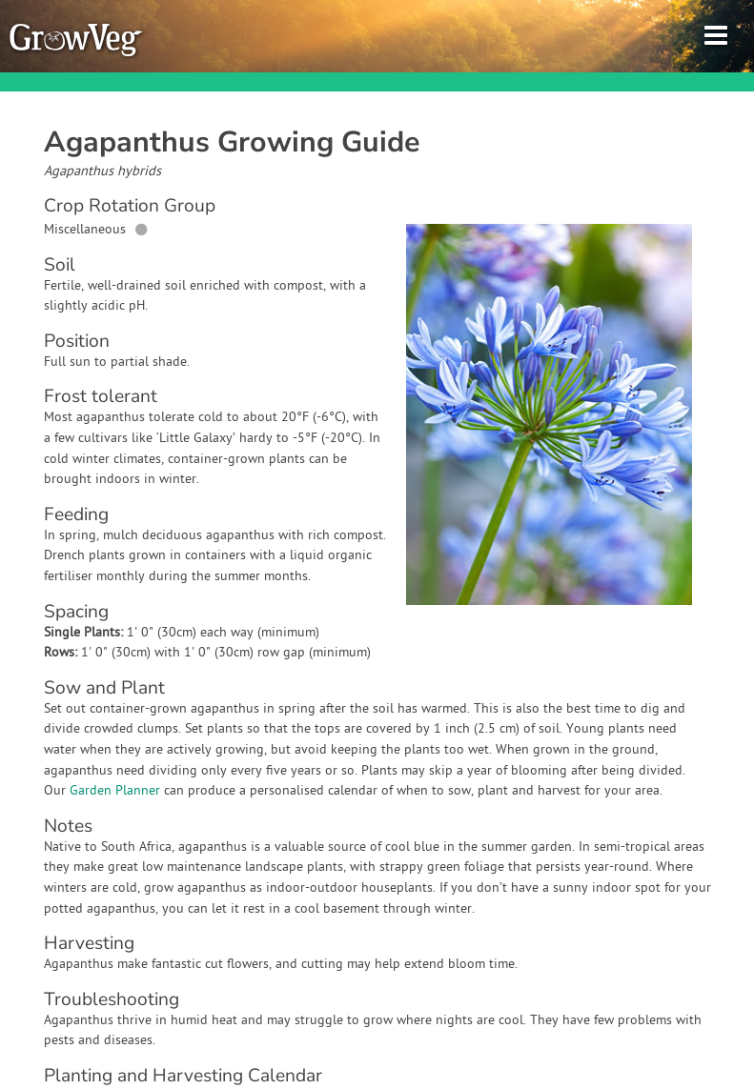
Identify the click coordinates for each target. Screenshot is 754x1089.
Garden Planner (115, 791)
